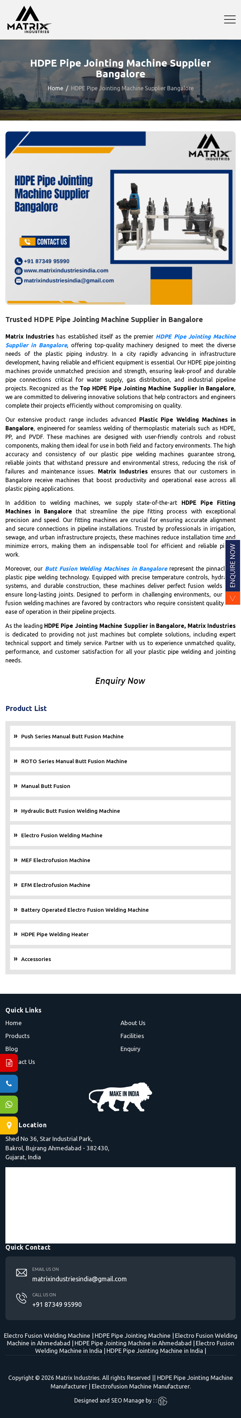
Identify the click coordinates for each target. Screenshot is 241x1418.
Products (17, 1035)
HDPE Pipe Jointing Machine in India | (156, 1350)
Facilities (132, 1035)
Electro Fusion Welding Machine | (49, 1335)
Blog (11, 1048)
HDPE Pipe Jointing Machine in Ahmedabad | (135, 1343)
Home (55, 88)
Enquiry (130, 1048)
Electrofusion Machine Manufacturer (141, 1386)
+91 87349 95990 (57, 1304)
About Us (133, 1022)
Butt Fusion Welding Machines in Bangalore (106, 568)
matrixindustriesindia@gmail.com (79, 1278)
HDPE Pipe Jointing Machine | (134, 1335)
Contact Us (20, 1061)
